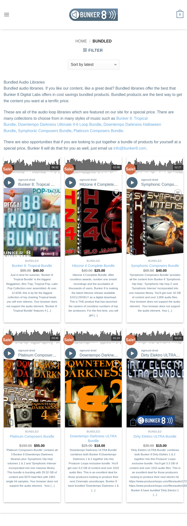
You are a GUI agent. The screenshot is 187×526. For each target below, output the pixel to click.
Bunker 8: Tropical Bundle (40, 184)
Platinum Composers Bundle (98, 131)
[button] (6, 14)
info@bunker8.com (129, 148)
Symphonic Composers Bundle (45, 131)
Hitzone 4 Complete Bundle (103, 184)
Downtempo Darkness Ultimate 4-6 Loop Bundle (59, 124)
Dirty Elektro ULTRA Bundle (154, 436)
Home (81, 41)
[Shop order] (93, 64)
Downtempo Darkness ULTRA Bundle (112, 355)
